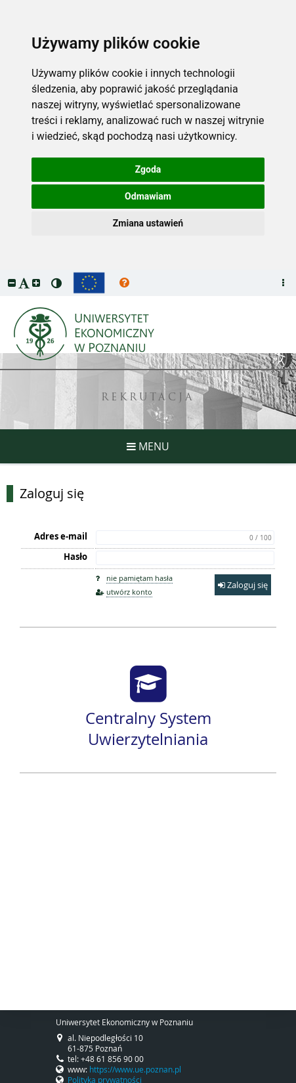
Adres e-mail (60, 536)
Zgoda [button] (148, 169)
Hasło (75, 557)
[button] (12, 282)
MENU (148, 446)
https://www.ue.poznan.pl (135, 1069)
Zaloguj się (52, 493)
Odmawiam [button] (148, 196)
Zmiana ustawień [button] (148, 223)
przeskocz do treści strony (3, 273)
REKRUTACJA (148, 398)
